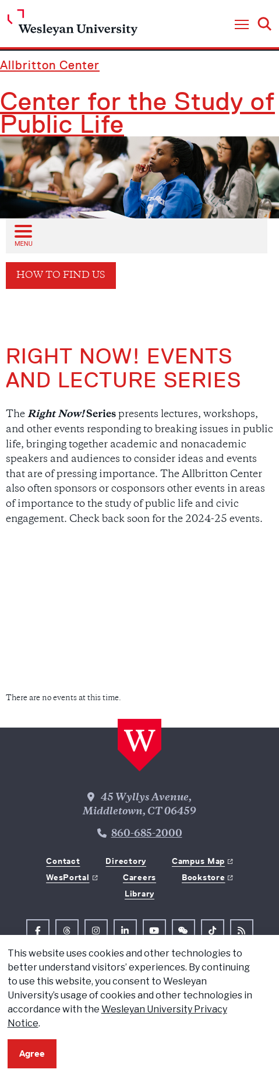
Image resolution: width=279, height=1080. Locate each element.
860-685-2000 (146, 834)
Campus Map (198, 861)
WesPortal (67, 877)
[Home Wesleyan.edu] (72, 25)
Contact (63, 861)
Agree (32, 1053)
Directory (125, 861)
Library (139, 893)
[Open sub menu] (23, 235)
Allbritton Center (50, 65)
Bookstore (203, 877)
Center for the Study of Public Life (137, 113)
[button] (242, 25)
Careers (139, 877)
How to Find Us (60, 275)
